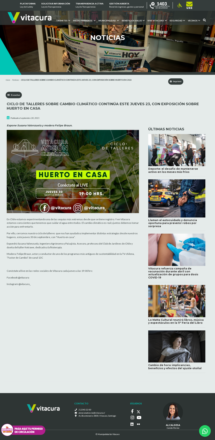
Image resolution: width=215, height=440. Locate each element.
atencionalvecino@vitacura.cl (92, 413)
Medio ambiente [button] (84, 20)
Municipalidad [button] (108, 20)
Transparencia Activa (90, 5)
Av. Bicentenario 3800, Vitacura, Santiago (97, 416)
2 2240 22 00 (86, 410)
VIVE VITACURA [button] (157, 20)
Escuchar (14, 95)
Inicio (8, 80)
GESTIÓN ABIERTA (126, 5)
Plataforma (27, 5)
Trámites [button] (63, 20)
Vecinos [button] (194, 20)
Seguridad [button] (177, 20)
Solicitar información (55, 5)
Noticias (15, 80)
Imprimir (174, 81)
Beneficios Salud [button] (133, 20)
